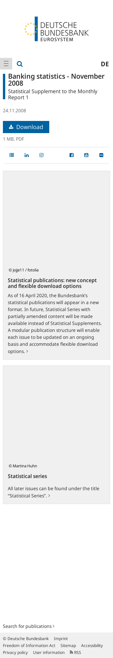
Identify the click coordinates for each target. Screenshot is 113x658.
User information (49, 652)
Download (26, 127)
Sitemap (68, 645)
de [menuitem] (105, 63)
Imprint (61, 638)
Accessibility (92, 645)
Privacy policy (15, 652)
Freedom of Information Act (29, 645)
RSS (75, 652)
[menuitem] (6, 63)
